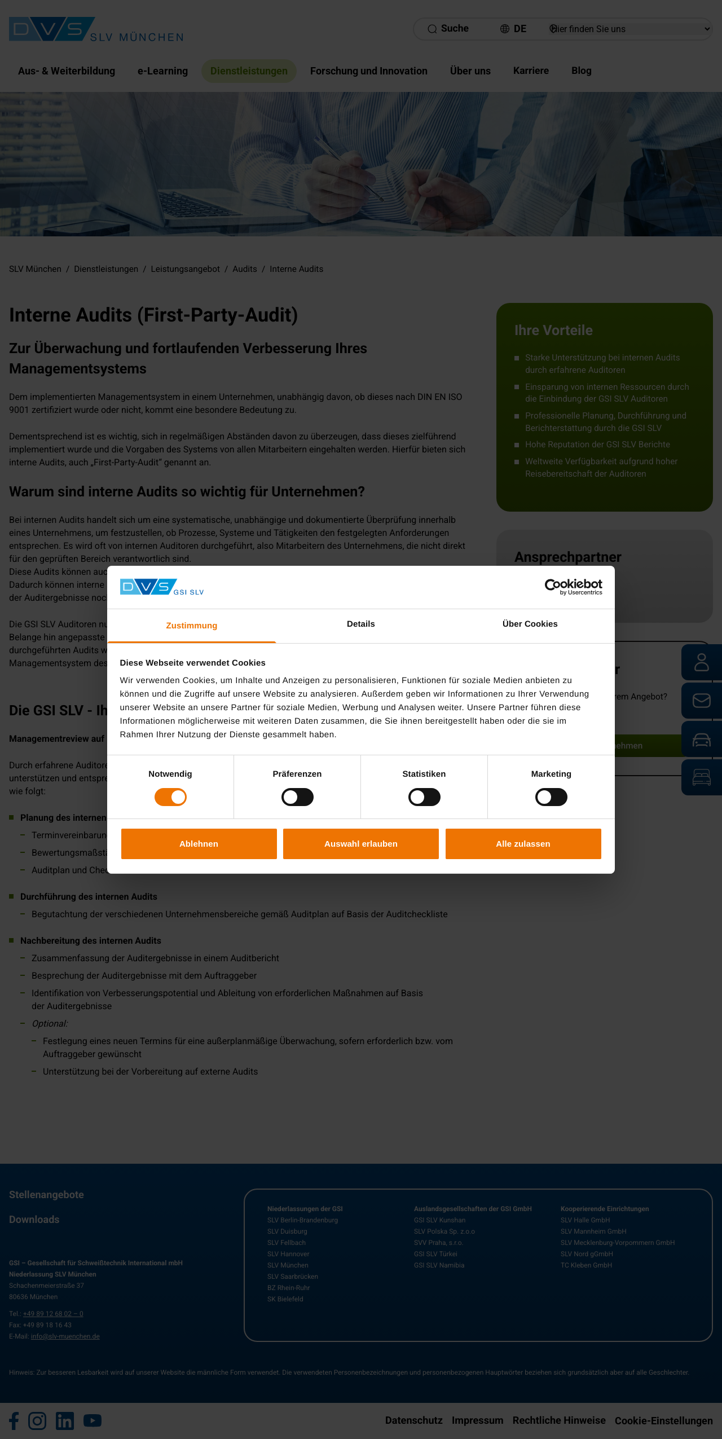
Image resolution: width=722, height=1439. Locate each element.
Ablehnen (198, 843)
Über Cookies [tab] (530, 624)
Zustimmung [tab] (192, 626)
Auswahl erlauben (361, 843)
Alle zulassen (523, 843)
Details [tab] (361, 624)
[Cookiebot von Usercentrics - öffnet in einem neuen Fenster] (553, 587)
